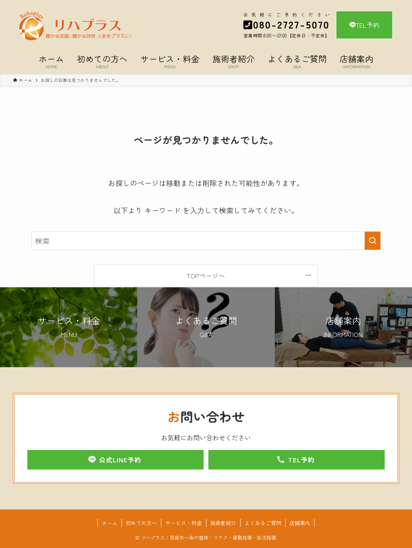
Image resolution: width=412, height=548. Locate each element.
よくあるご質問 (263, 523)
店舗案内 (299, 523)
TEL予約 (364, 25)
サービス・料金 (183, 523)
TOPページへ (206, 275)
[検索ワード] (206, 240)
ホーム (109, 523)
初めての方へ (141, 523)
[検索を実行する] (373, 240)
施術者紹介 (223, 523)
